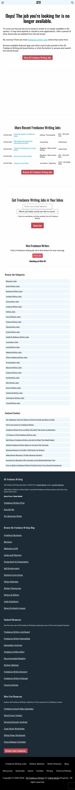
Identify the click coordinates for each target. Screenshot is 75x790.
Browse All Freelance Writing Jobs (37, 172)
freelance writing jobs (38, 40)
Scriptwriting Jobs (13, 378)
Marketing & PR (11, 548)
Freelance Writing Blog (14, 652)
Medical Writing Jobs (14, 352)
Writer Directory (54, 764)
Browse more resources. (15, 750)
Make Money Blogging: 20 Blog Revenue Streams (24, 455)
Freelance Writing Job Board (17, 632)
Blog (67, 764)
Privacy (49, 771)
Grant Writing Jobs (13, 332)
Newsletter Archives (13, 645)
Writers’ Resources (12, 588)
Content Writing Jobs (14, 297)
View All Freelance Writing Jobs (37, 57)
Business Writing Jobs (14, 291)
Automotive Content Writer (23, 156)
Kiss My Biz (9, 509)
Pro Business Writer (13, 516)
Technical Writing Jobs (14, 393)
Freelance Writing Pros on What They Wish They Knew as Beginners (30, 430)
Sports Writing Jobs (13, 388)
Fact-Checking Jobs (13, 317)
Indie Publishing (11, 601)
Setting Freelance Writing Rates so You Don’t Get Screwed (27, 445)
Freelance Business (13, 535)
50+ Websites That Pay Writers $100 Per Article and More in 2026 (30, 420)
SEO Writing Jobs (12, 383)
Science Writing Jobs (13, 373)
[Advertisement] (37, 94)
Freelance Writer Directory (15, 672)
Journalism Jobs (12, 342)
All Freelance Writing (35, 778)
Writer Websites (11, 582)
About (30, 771)
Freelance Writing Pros (14, 503)
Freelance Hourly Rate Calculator (19, 709)
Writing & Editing (11, 595)
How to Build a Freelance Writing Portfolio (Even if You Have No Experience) (34, 465)
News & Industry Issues (14, 608)
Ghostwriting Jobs (13, 327)
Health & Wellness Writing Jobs (17, 337)
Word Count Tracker (13, 715)
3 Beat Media (41, 485)
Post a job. (37, 256)
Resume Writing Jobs (14, 368)
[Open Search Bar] (72, 2)
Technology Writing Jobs (15, 398)
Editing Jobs (10, 312)
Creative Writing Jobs (14, 307)
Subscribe (37, 225)
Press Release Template (15, 742)
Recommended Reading (15, 658)
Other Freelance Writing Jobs (16, 357)
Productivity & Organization (16, 562)
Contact (39, 771)
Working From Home (13, 575)
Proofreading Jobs (13, 363)
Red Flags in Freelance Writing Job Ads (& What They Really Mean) (30, 440)
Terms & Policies (63, 771)
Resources (7, 771)
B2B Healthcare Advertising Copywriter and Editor (23, 142)
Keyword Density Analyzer (15, 722)
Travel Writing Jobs (13, 403)
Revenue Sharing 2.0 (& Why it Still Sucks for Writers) (25, 450)
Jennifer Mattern (58, 485)
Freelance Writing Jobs (15, 764)
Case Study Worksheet (14, 729)
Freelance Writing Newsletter (17, 638)
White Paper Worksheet (14, 735)
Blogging (8, 542)
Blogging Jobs (11, 281)
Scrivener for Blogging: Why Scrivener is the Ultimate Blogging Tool (30, 460)
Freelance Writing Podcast (16, 678)
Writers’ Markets (11, 665)
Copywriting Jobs (12, 302)
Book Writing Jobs (13, 286)
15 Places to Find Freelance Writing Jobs (21, 435)
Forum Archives (11, 685)
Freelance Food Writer (21, 163)
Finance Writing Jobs (13, 322)
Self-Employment (11, 568)
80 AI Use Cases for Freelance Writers (20, 425)
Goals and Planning (12, 555)
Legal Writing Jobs (13, 347)
